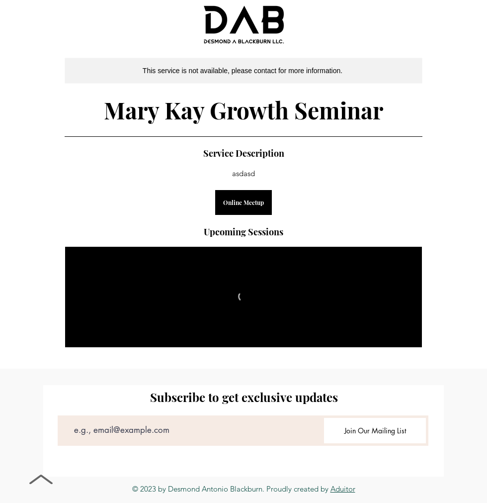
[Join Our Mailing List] (375, 430)
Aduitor (342, 489)
